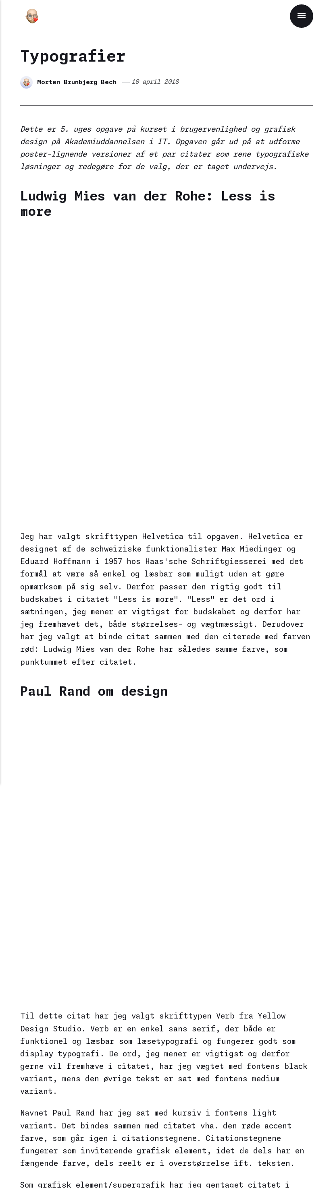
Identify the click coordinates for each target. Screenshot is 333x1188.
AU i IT (37, 801)
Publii (148, 1141)
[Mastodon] (101, 1166)
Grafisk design (85, 801)
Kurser (130, 801)
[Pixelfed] (121, 1166)
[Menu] (301, 16)
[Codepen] (178, 1166)
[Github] (217, 1166)
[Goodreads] (233, 1166)
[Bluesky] (140, 1166)
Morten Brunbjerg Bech (77, 82)
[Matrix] (159, 1166)
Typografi (169, 801)
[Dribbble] (197, 1166)
